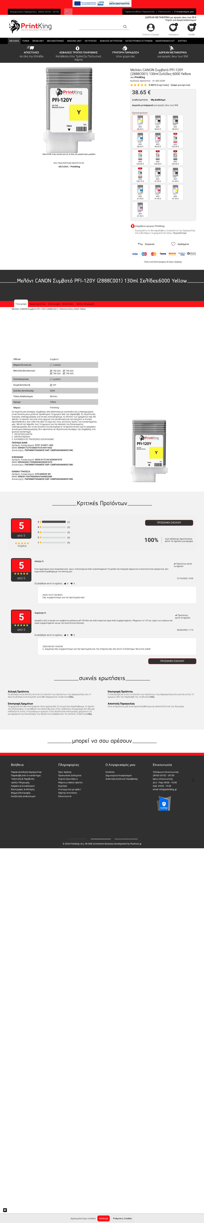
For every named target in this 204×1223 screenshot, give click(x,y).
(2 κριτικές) (162, 85)
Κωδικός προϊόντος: (140, 81)
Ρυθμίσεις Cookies (122, 1218)
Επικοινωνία (164, 11)
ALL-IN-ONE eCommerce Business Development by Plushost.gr (111, 843)
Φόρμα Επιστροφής (21, 793)
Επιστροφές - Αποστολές (61, 304)
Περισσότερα (179, 233)
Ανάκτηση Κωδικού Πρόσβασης (122, 779)
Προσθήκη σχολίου (169, 522)
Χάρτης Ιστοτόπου (67, 793)
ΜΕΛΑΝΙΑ (63, 166)
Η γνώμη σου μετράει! (69, 789)
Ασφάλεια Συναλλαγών (23, 786)
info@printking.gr (168, 789)
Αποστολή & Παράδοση (22, 779)
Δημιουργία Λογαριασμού (119, 775)
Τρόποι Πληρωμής (20, 782)
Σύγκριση (146, 244)
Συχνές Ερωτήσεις (68, 779)
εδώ (71, 697)
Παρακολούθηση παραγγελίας (26, 772)
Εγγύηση (62, 786)
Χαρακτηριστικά (37, 304)
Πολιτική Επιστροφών (155, 262)
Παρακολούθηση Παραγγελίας (140, 11)
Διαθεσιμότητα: (140, 99)
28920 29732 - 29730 (48, 11)
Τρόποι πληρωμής (85, 304)
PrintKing (75, 166)
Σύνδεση (146, 35)
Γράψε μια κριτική (180, 85)
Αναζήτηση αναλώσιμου (23, 796)
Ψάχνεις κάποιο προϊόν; (70, 782)
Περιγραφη (21, 304)
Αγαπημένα (173, 35)
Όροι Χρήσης (175, 262)
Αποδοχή (103, 1218)
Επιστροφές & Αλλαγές (23, 789)
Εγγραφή (155, 35)
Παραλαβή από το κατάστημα (26, 775)
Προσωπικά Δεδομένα (69, 775)
